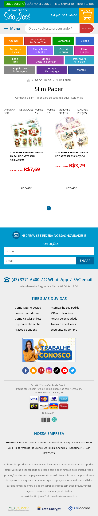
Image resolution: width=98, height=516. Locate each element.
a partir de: (17, 170)
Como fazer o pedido (28, 307)
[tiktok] (56, 370)
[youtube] (64, 370)
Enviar (85, 261)
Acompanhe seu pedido (65, 307)
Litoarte (26, 188)
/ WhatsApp (54, 279)
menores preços (64, 111)
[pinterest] (41, 370)
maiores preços (82, 111)
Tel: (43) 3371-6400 (64, 15)
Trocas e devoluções (63, 324)
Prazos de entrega (26, 329)
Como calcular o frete (28, 318)
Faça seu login (41, 3)
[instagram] (49, 370)
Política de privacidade (64, 318)
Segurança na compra (64, 329)
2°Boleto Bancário (62, 313)
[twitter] (72, 370)
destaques (26, 109)
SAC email (82, 279)
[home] (17, 15)
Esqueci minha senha (27, 324)
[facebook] (25, 370)
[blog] (33, 370)
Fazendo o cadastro (27, 313)
